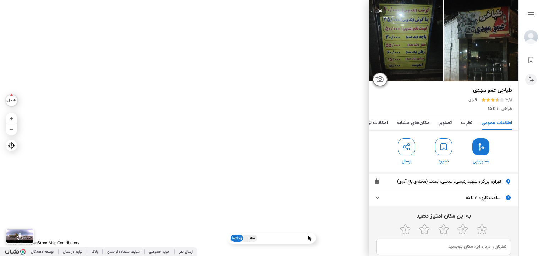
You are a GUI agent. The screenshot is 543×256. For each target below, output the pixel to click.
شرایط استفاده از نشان (123, 252)
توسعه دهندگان (42, 252)
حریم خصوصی (159, 252)
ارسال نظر (186, 252)
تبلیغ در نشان (72, 252)
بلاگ (95, 252)
